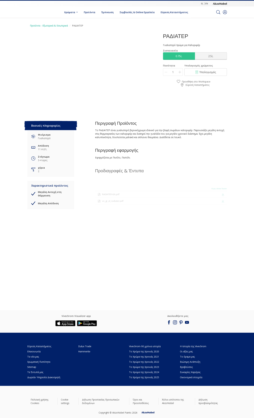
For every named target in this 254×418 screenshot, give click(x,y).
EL (202, 3)
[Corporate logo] (220, 3)
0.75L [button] (179, 56)
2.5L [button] (210, 56)
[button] (225, 12)
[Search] (218, 12)
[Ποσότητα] (173, 72)
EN (206, 3)
